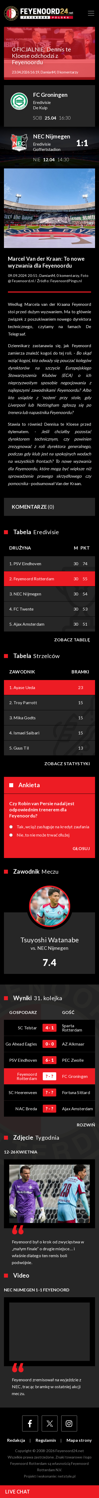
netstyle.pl (67, 1476)
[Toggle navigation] (91, 13)
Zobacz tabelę (72, 639)
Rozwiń (86, 1125)
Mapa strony (79, 1440)
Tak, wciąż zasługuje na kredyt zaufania (53, 827)
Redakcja (16, 1440)
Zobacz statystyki (67, 763)
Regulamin (46, 1440)
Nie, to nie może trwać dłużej (43, 835)
